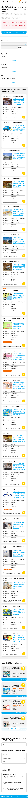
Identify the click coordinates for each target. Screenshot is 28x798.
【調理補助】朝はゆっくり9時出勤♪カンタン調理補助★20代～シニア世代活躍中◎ (18, 325)
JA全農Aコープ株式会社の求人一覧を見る (10, 456)
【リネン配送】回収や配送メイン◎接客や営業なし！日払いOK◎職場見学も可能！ (19, 638)
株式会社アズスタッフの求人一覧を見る (10, 628)
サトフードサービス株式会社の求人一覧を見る (11, 484)
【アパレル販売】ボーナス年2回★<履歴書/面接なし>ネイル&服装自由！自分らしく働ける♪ (19, 356)
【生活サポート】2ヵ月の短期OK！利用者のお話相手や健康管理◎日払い (19, 585)
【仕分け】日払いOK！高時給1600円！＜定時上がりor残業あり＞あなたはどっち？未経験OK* (19, 553)
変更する (14, 60)
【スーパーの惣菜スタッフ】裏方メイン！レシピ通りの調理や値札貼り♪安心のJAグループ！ (18, 438)
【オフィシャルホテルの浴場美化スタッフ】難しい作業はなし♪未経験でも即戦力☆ (19, 184)
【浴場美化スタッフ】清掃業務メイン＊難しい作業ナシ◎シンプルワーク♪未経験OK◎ (18, 101)
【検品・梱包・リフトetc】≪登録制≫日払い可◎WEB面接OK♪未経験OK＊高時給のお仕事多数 (19, 494)
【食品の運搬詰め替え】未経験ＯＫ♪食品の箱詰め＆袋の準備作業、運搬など (19, 296)
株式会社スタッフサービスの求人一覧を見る (11, 401)
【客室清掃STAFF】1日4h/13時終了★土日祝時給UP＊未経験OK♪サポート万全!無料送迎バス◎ (19, 267)
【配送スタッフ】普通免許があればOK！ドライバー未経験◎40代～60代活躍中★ (19, 612)
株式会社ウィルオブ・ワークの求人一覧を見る (11, 375)
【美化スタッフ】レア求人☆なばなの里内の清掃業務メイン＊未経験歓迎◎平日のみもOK (19, 240)
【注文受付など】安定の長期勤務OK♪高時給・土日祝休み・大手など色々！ (18, 525)
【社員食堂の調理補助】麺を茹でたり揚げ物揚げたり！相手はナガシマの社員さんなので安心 (18, 212)
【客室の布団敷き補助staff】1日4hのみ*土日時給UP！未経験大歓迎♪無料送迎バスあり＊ (19, 156)
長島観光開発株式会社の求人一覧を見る (10, 117)
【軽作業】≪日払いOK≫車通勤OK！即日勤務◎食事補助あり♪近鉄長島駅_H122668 (19, 412)
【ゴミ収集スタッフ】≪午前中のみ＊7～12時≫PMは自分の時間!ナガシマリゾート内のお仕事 (19, 128)
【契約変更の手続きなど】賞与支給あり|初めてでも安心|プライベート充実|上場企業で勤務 (19, 385)
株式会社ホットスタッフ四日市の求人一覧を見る (12, 346)
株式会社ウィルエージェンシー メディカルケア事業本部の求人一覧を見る (12, 601)
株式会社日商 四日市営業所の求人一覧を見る (11, 513)
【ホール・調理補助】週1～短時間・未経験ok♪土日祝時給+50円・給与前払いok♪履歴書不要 (19, 466)
